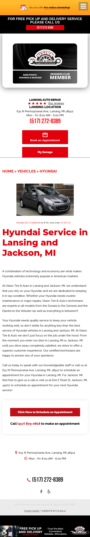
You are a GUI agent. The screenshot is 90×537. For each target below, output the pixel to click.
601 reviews (56, 103)
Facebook (41, 492)
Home (8, 171)
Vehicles (26, 171)
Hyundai (48, 171)
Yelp (49, 492)
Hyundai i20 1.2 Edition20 (28, 223)
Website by (53, 511)
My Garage (45, 152)
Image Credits (31, 511)
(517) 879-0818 (28, 423)
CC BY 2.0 (66, 223)
